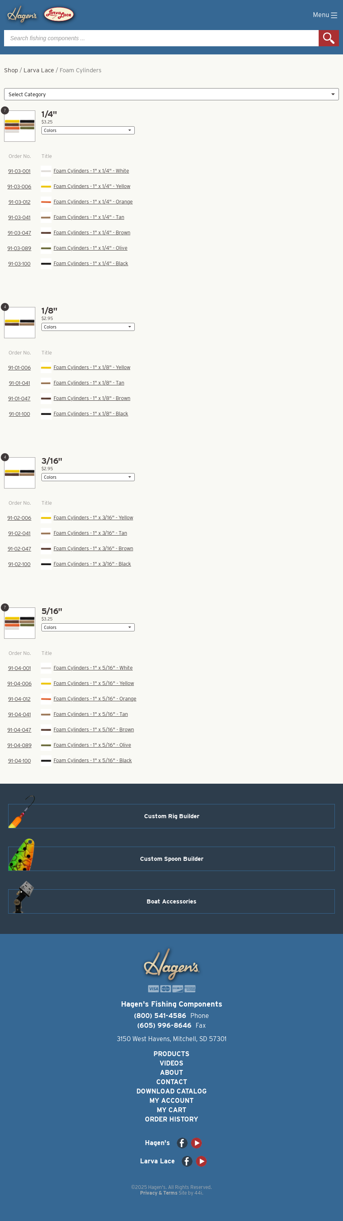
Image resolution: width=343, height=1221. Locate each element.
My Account (171, 1100)
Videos (171, 1063)
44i (198, 1193)
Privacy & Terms (158, 1193)
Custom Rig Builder (171, 816)
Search (329, 38)
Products (171, 1054)
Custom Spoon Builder (171, 858)
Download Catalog (171, 1091)
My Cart (171, 1110)
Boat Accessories (171, 901)
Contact (171, 1082)
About (171, 1072)
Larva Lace (39, 70)
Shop (11, 70)
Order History (171, 1119)
